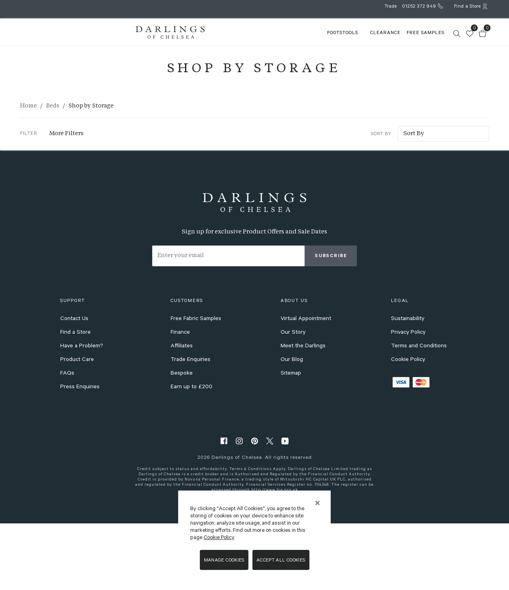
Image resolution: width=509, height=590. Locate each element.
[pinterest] (254, 509)
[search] (407, 31)
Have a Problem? (81, 415)
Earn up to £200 (191, 456)
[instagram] (239, 509)
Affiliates (182, 415)
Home (28, 106)
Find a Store (75, 402)
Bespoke (182, 443)
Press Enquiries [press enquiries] (80, 456)
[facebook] (224, 509)
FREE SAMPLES (376, 43)
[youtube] (285, 509)
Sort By (356, 128)
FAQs (67, 443)
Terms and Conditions (419, 415)
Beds (52, 106)
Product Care (77, 429)
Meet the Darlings (303, 415)
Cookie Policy (408, 429)
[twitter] (269, 509)
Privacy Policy (408, 402)
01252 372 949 (419, 7)
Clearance (330, 43)
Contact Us (74, 388)
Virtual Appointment (306, 388)
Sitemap (291, 443)
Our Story (293, 402)
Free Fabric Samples (196, 388)
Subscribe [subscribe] (331, 325)
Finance (180, 402)
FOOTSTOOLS (287, 43)
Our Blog (292, 429)
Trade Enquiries (190, 429)
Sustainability (407, 388)
